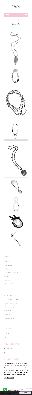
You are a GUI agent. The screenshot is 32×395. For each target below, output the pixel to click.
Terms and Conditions (11, 284)
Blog (6, 269)
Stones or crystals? (11, 295)
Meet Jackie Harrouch (11, 273)
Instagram (8, 353)
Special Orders (9, 318)
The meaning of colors (12, 299)
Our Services (9, 265)
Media (7, 276)
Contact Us (8, 280)
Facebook (8, 348)
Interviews (8, 322)
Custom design (10, 307)
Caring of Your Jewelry (11, 303)
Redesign (8, 310)
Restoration (8, 314)
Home (7, 261)
